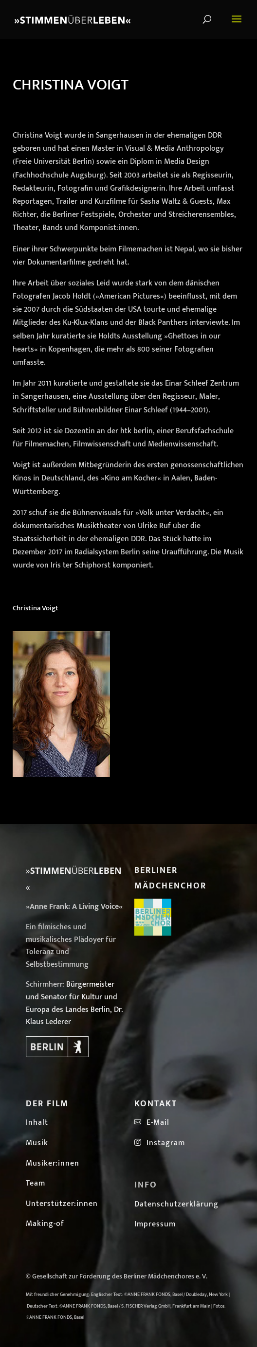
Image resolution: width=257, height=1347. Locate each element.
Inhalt (37, 1122)
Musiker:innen (52, 1163)
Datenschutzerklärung (176, 1204)
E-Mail (155, 1122)
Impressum (155, 1224)
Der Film (47, 1104)
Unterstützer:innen (62, 1203)
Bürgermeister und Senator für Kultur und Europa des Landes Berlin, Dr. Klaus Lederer (74, 1003)
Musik (37, 1143)
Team (35, 1183)
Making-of (45, 1223)
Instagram (159, 1143)
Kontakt (155, 1104)
